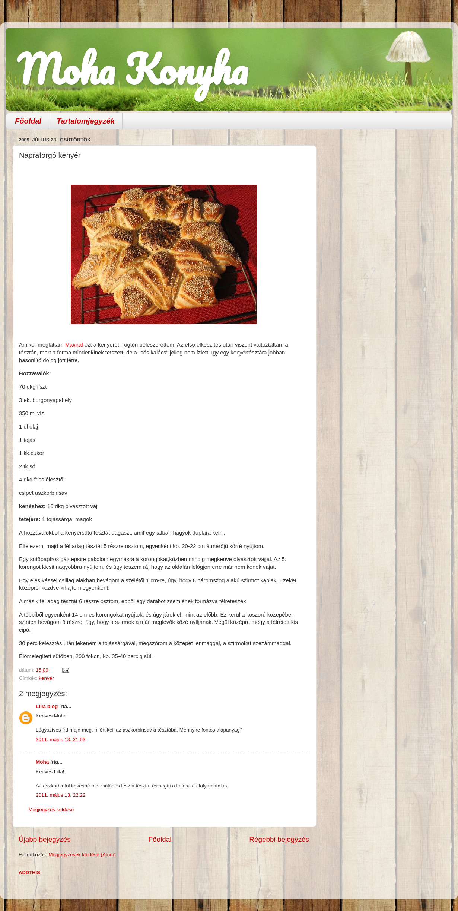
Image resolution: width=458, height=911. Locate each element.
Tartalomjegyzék (86, 121)
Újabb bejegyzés (45, 839)
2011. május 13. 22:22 (61, 795)
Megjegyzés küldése (51, 809)
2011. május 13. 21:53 (61, 739)
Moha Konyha (132, 68)
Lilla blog (47, 706)
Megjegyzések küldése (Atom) (82, 854)
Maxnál (74, 345)
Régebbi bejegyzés (279, 839)
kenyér (46, 678)
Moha (42, 762)
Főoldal (28, 121)
